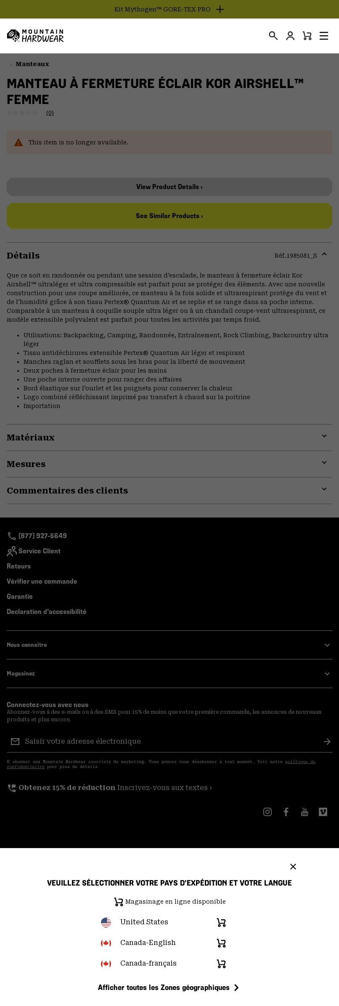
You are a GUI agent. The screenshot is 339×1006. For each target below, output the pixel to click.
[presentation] (273, 35)
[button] (323, 35)
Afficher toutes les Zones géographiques (169, 987)
